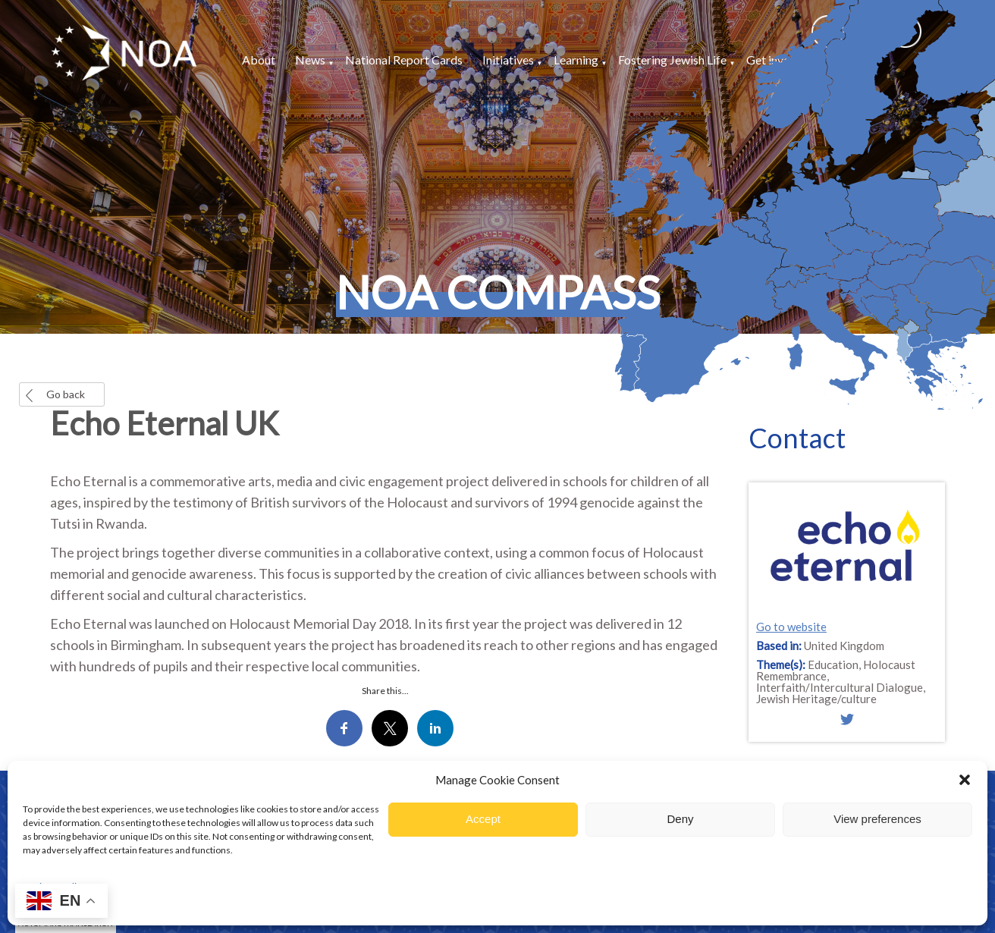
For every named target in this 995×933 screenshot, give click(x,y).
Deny (680, 818)
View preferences (877, 818)
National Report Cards (404, 59)
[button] (964, 779)
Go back (65, 394)
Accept (483, 818)
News (310, 59)
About (258, 59)
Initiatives (508, 59)
